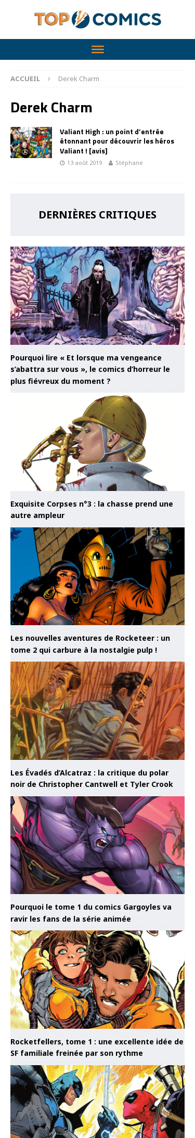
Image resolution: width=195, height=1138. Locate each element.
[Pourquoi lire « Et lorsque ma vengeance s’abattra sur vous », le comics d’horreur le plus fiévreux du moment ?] (97, 296)
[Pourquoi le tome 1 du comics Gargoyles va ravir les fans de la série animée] (97, 845)
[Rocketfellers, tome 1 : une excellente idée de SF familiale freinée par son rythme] (97, 979)
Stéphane (129, 162)
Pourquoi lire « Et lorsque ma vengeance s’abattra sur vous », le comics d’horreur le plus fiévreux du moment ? (90, 369)
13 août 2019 (84, 162)
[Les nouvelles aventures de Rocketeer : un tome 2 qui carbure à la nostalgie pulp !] (97, 576)
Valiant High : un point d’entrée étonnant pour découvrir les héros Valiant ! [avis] (117, 141)
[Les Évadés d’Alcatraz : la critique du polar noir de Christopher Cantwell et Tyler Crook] (97, 711)
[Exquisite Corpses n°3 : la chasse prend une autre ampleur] (97, 442)
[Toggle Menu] (98, 49)
